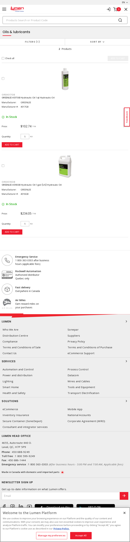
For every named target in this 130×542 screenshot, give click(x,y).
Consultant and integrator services (25, 427)
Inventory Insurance (16, 415)
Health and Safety (14, 393)
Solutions (65, 401)
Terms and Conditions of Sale (22, 347)
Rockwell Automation (28, 271)
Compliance (10, 341)
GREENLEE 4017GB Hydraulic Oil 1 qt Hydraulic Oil (28, 97)
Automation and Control (18, 369)
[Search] (65, 20)
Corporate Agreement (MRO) (86, 421)
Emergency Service (26, 256)
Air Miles (20, 300)
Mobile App (75, 409)
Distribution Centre (15, 335)
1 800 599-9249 (25, 456)
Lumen (65, 321)
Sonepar (73, 329)
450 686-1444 (17, 460)
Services (65, 361)
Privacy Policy (76, 341)
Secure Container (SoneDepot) (22, 421)
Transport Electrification (83, 393)
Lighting (8, 381)
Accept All (80, 535)
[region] (65, 524)
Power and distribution (17, 375)
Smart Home (11, 387)
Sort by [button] (95, 41)
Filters (32, 41)
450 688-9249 (21, 452)
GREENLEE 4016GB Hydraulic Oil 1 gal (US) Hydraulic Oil (32, 184)
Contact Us (10, 353)
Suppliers (74, 335)
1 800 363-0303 (38, 464)
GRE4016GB (8, 181)
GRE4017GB (8, 94)
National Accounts (79, 415)
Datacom (73, 375)
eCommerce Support (81, 353)
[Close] (124, 513)
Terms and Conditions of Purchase (90, 347)
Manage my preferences (51, 535)
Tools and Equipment (81, 387)
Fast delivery (22, 287)
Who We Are (11, 329)
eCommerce (10, 409)
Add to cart (12, 144)
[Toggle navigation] (4, 9)
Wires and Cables (79, 381)
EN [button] (123, 2)
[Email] (61, 496)
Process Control (78, 369)
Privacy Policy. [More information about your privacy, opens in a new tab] (61, 528)
